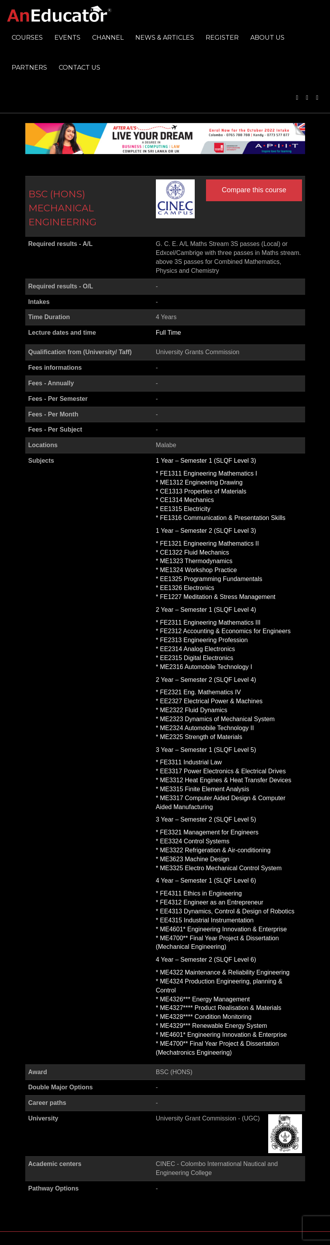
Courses (27, 37)
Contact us (79, 67)
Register (222, 37)
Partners (29, 67)
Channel (108, 37)
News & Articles (164, 37)
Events (67, 37)
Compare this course (254, 190)
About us (267, 37)
